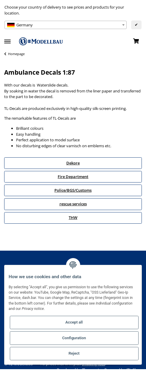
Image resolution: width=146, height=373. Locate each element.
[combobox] (65, 25)
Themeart (91, 369)
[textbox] (65, 25)
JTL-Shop (134, 369)
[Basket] (136, 41)
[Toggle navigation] (7, 39)
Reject (73, 353)
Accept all (74, 322)
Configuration (74, 338)
